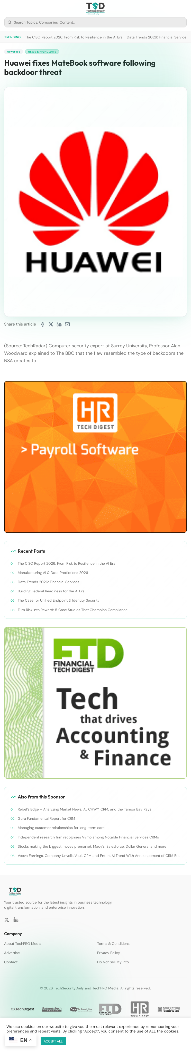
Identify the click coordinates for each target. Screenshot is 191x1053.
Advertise (12, 952)
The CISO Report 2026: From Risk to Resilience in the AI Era (74, 37)
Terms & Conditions (113, 943)
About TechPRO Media (22, 943)
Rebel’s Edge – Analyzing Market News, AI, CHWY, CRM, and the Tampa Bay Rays (84, 809)
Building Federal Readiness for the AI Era (51, 591)
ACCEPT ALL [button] (53, 1041)
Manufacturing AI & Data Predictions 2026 (53, 572)
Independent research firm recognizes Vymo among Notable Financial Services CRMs (88, 837)
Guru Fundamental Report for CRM (46, 818)
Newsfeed (13, 51)
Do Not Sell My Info (113, 962)
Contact (10, 962)
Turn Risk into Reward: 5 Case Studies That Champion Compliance (73, 610)
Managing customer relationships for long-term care (61, 827)
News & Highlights (42, 51)
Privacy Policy (108, 952)
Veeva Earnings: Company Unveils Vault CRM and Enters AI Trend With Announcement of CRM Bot (99, 855)
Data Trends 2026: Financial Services (157, 37)
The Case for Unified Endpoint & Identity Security (58, 600)
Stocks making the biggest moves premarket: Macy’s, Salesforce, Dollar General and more (92, 846)
